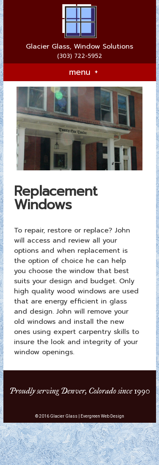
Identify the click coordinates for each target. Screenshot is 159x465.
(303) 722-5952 (79, 56)
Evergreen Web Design (102, 416)
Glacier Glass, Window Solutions (79, 46)
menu (83, 72)
